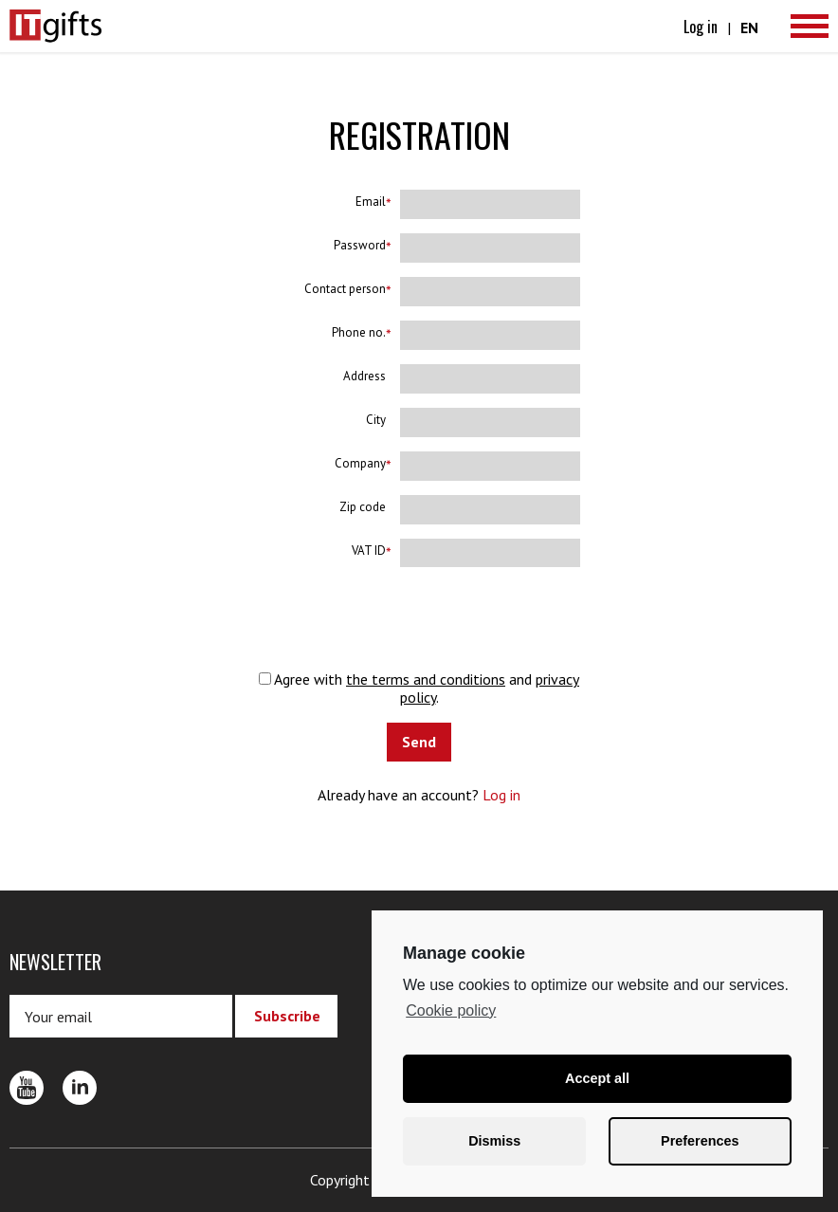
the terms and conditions (425, 679)
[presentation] (419, 618)
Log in (700, 26)
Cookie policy (451, 1010)
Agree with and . (419, 688)
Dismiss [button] (494, 1140)
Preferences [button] (699, 1140)
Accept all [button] (597, 1078)
